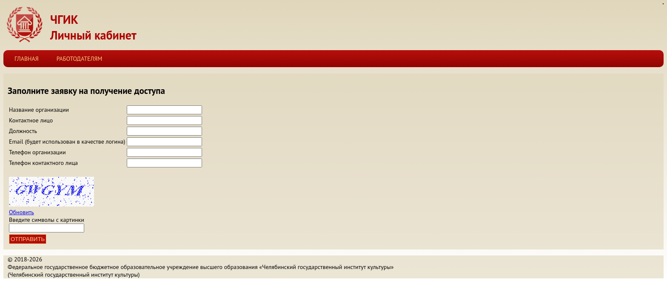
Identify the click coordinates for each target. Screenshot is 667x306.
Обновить (21, 212)
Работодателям (80, 58)
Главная (26, 58)
